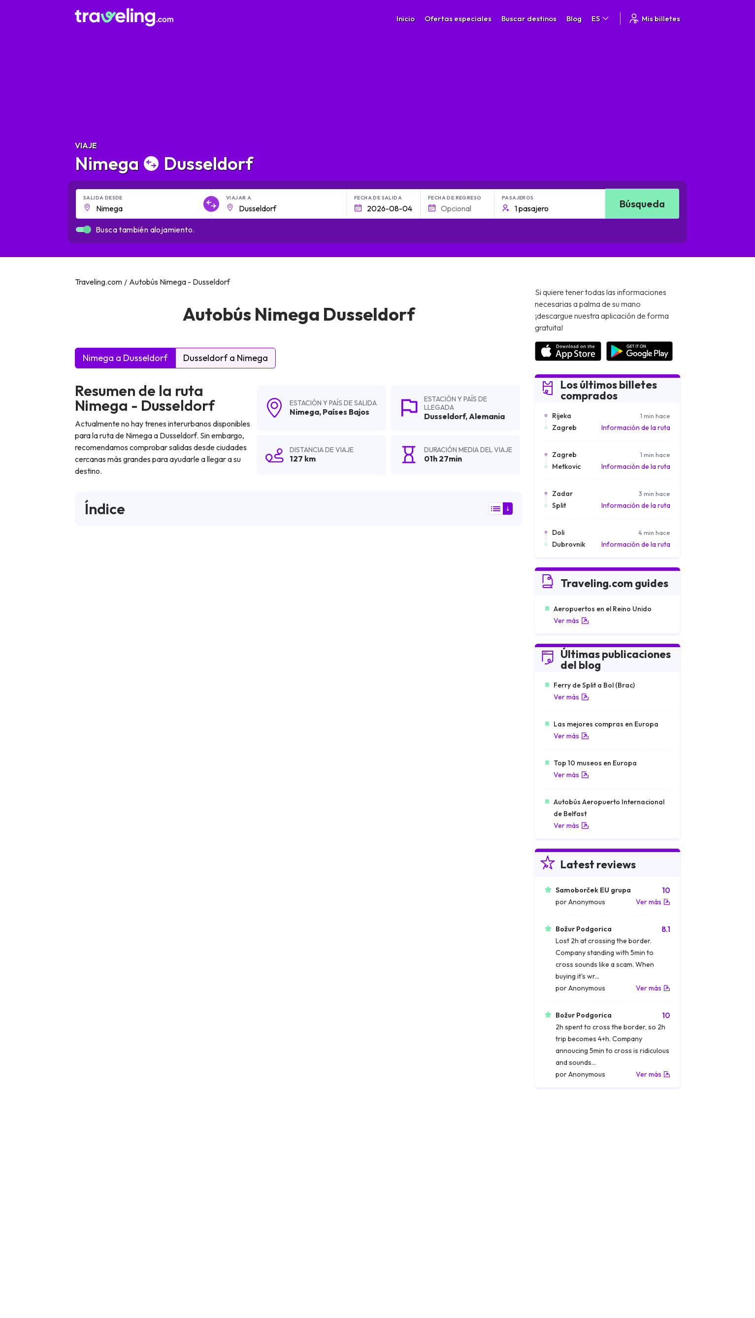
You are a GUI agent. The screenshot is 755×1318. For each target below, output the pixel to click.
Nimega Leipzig (103, 998)
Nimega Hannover (108, 1015)
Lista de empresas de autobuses (592, 1174)
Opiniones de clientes (575, 1163)
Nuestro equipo (278, 1174)
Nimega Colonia (401, 998)
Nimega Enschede (256, 998)
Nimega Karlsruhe (107, 964)
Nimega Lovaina (105, 1048)
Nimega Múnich (251, 981)
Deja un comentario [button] (466, 784)
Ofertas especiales (458, 18)
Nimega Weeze (399, 914)
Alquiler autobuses (570, 1184)
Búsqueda (642, 204)
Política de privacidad (431, 1163)
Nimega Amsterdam (408, 931)
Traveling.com (237, 1272)
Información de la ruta (635, 427)
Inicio (405, 18)
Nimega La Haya (254, 914)
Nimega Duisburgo (109, 1065)
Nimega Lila (97, 1031)
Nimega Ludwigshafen (115, 1082)
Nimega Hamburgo (406, 1031)
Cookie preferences (429, 1174)
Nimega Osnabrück (406, 1048)
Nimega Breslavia (255, 1082)
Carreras (556, 1153)
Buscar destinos (529, 18)
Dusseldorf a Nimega (225, 357)
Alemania (487, 416)
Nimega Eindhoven (109, 914)
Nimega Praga (398, 948)
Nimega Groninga (255, 964)
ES (600, 18)
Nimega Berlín (101, 948)
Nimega (304, 412)
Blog (574, 18)
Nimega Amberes (107, 981)
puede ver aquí (170, 698)
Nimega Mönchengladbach (419, 1015)
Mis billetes (654, 18)
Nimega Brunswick (405, 964)
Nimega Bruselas (106, 931)
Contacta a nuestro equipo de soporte (162, 1195)
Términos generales (429, 1153)
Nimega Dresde (252, 931)
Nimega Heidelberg (258, 1048)
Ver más (571, 620)
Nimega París (248, 948)
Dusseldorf (444, 416)
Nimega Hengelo (254, 1015)
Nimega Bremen (253, 1031)
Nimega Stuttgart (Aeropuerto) (278, 1065)
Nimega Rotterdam (406, 981)
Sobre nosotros (280, 1163)
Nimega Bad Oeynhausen (417, 1065)
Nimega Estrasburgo (408, 1082)
